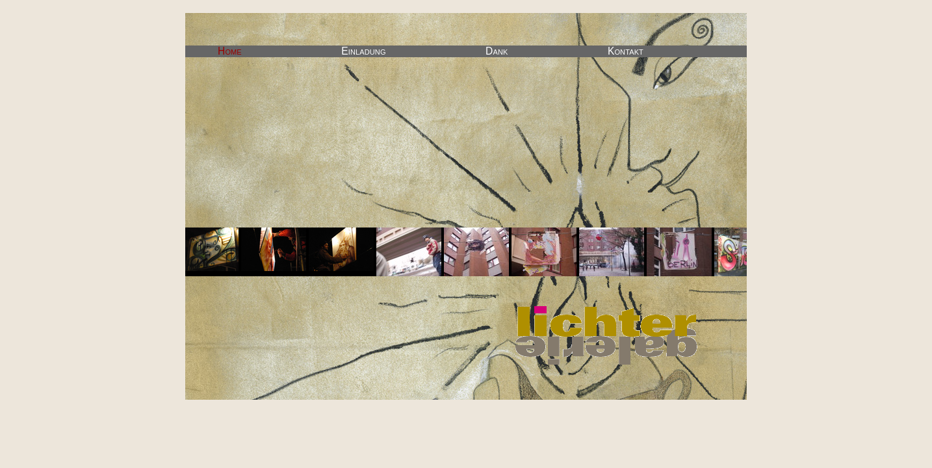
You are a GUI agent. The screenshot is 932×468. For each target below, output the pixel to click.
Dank (496, 51)
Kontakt (625, 51)
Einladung (363, 51)
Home (230, 51)
